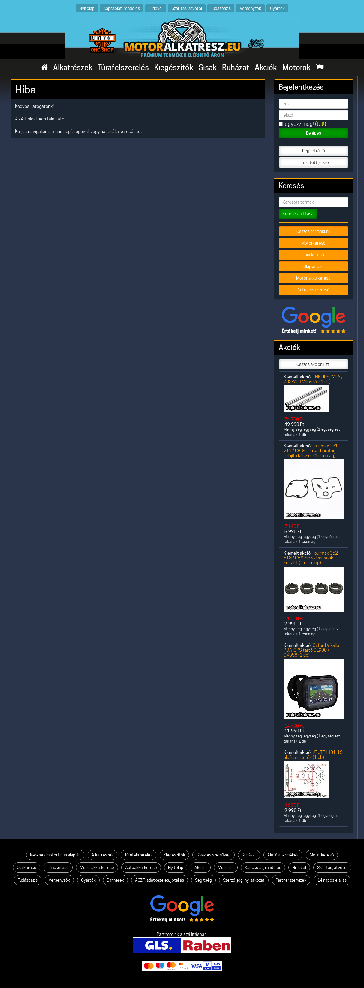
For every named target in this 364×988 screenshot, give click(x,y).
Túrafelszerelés (123, 67)
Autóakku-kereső (141, 867)
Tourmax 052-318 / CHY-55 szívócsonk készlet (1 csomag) (311, 557)
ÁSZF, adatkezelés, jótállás (159, 880)
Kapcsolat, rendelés (122, 8)
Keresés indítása (298, 213)
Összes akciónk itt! (313, 364)
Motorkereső (313, 243)
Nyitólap (87, 8)
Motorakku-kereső (97, 867)
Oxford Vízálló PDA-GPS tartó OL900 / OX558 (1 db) (311, 650)
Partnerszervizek (291, 880)
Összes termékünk (313, 231)
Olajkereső (26, 867)
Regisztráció (313, 150)
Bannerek (115, 880)
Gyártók (277, 8)
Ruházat (235, 67)
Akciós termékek (283, 855)
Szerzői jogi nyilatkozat (244, 880)
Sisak (208, 67)
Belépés (313, 133)
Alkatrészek (72, 67)
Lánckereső (313, 254)
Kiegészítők (173, 67)
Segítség (203, 880)
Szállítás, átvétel (187, 8)
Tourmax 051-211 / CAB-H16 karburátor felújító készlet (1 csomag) (311, 450)
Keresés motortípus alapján (55, 855)
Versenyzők (250, 8)
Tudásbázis (221, 8)
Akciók (266, 67)
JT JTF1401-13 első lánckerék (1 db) (313, 755)
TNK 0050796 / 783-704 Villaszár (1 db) (313, 379)
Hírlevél (156, 8)
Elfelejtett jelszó (313, 162)
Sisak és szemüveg (213, 855)
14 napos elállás (332, 880)
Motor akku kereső (313, 278)
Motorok (296, 67)
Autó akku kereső (313, 289)
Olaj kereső (313, 266)
